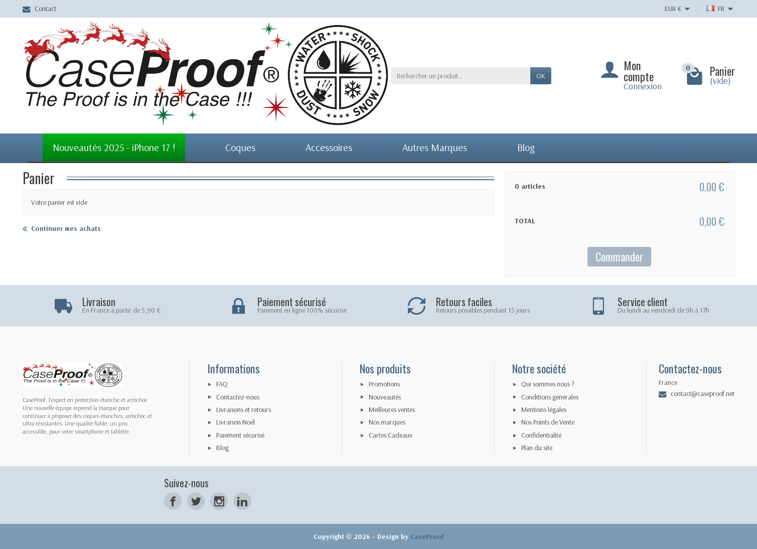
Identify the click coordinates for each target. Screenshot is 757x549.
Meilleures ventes (392, 409)
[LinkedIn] (242, 501)
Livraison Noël (235, 422)
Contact (39, 8)
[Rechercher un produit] (460, 75)
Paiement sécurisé (240, 435)
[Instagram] (219, 501)
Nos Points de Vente (547, 422)
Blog (222, 447)
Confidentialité (541, 435)
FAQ (222, 383)
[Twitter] (196, 501)
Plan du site (536, 447)
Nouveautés (385, 396)
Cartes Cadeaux (390, 435)
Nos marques (387, 422)
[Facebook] (173, 501)
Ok (540, 75)
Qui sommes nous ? (547, 383)
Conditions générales (549, 396)
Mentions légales (543, 409)
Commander (619, 256)
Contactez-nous (237, 396)
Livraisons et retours (243, 409)
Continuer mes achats (62, 228)
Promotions (384, 383)
